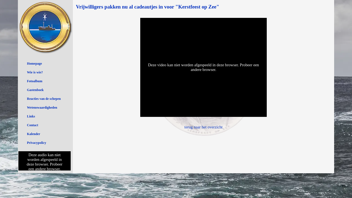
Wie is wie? (35, 72)
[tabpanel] (203, 7)
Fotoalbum (34, 81)
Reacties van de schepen (44, 99)
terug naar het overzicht (204, 127)
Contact (32, 125)
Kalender (33, 134)
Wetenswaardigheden (42, 107)
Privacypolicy (36, 143)
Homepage (34, 63)
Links (31, 116)
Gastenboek (35, 90)
